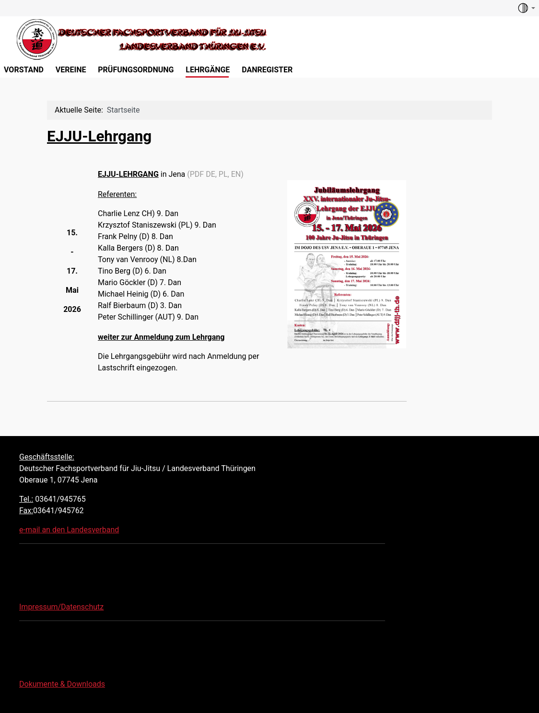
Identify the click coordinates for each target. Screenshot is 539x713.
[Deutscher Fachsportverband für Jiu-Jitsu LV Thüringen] (136, 38)
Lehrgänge (208, 69)
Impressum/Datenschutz (61, 606)
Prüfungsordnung (136, 69)
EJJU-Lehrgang (99, 136)
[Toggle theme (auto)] (526, 8)
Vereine (71, 69)
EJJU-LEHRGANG (128, 174)
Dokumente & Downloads (62, 684)
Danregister (267, 69)
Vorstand (24, 69)
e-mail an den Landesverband (69, 529)
